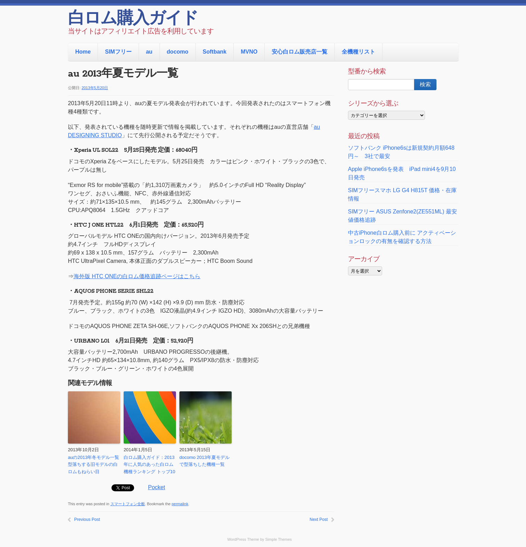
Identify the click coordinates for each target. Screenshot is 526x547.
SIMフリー (118, 52)
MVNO (249, 52)
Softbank (214, 52)
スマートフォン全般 (127, 504)
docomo (177, 52)
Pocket (156, 487)
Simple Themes (278, 539)
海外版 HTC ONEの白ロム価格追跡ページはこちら (137, 276)
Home (83, 52)
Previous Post (87, 519)
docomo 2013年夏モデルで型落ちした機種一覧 (204, 461)
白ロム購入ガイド (133, 19)
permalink (180, 504)
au (149, 52)
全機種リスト (358, 52)
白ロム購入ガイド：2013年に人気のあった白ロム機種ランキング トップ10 (149, 465)
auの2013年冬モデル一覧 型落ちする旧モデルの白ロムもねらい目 (94, 465)
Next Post (319, 519)
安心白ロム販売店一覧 (299, 52)
